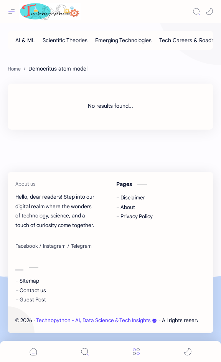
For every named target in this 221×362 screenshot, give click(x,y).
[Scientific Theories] (65, 40)
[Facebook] (26, 246)
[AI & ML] (25, 40)
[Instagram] (54, 246)
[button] (209, 11)
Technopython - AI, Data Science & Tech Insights (96, 320)
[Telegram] (81, 246)
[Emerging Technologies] (123, 40)
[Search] (196, 11)
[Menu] (136, 351)
